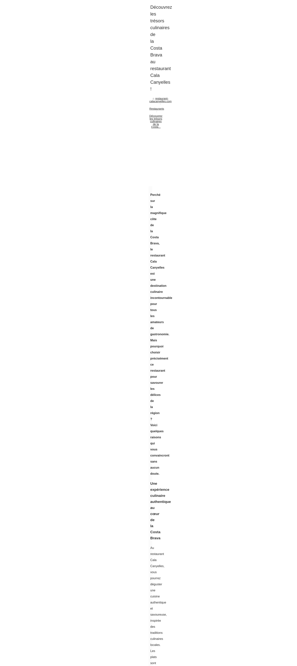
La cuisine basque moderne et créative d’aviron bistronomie (96, 485)
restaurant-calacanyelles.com (56, 143)
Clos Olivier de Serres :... (225, 561)
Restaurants (84, 143)
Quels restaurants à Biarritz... (227, 543)
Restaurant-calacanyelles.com (59, 658)
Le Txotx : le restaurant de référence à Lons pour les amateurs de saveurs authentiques (113, 527)
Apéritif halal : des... (222, 442)
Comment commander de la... (228, 467)
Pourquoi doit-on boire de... (226, 314)
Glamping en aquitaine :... (225, 603)
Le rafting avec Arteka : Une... (228, 586)
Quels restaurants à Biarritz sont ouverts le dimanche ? (93, 533)
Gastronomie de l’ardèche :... (227, 611)
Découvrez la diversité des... (227, 357)
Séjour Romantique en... (224, 306)
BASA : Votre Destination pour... (229, 493)
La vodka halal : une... (223, 425)
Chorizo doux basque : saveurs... (230, 332)
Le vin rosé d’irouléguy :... (225, 289)
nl (50, 662)
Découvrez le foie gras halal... (228, 408)
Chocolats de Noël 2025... (226, 298)
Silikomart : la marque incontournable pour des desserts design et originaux (69, 465)
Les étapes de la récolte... (225, 433)
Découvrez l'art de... (222, 340)
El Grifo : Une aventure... (225, 578)
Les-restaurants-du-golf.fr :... (227, 501)
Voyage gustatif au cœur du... (228, 349)
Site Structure (95, 658)
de (36, 662)
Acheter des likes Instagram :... (229, 264)
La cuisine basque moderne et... (229, 484)
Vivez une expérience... (224, 526)
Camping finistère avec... (225, 594)
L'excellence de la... (222, 365)
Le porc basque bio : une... (226, 391)
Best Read (216, 117)
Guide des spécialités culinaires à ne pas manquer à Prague (171, 465)
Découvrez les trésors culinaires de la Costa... (123, 143)
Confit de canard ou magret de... (229, 645)
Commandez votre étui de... (227, 417)
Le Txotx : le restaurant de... (227, 535)
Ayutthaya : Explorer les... (225, 569)
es (45, 662)
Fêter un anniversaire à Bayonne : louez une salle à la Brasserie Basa (102, 511)
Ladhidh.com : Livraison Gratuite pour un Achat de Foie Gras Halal (100, 505)
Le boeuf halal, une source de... (229, 450)
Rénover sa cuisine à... (224, 272)
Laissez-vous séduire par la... (227, 382)
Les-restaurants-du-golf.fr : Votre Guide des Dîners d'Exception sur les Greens (107, 498)
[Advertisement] (120, 174)
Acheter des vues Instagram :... (229, 281)
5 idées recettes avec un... (226, 637)
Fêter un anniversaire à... (225, 518)
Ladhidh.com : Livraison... (225, 510)
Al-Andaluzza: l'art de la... (225, 374)
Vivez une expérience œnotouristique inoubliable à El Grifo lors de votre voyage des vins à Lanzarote (115, 519)
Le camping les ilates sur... (226, 620)
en (41, 662)
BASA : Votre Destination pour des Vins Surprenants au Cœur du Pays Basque (108, 492)
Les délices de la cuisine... (226, 459)
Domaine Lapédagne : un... (226, 256)
